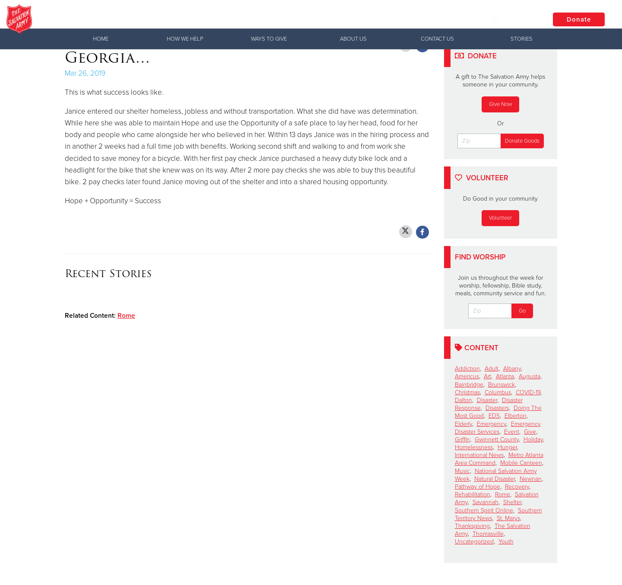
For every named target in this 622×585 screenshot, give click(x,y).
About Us (353, 38)
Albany (512, 368)
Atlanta (505, 376)
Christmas (467, 392)
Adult (491, 368)
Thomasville (488, 533)
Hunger (507, 447)
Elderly (463, 424)
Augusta (529, 376)
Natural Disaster (494, 479)
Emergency (491, 424)
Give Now (500, 104)
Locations (513, 19)
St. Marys (508, 518)
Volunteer (500, 217)
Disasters (497, 408)
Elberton (516, 415)
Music (462, 471)
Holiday (533, 439)
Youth (506, 541)
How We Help (185, 38)
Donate (579, 19)
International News (479, 455)
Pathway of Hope (477, 486)
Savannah (485, 502)
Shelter (512, 502)
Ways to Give (269, 38)
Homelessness (474, 447)
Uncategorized (474, 541)
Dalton (463, 400)
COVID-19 (528, 392)
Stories (522, 38)
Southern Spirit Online (484, 510)
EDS (494, 415)
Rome (126, 316)
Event (511, 431)
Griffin (462, 439)
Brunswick (501, 384)
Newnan (531, 479)
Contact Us (437, 38)
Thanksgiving (472, 526)
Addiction (467, 368)
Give (530, 431)
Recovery (517, 486)
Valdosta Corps (129, 19)
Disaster (487, 400)
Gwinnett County (497, 439)
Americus (467, 376)
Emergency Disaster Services (498, 427)
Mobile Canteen (521, 463)
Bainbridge (469, 384)
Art (487, 376)
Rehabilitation (472, 494)
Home (100, 38)
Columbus (498, 392)
